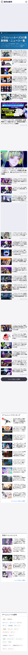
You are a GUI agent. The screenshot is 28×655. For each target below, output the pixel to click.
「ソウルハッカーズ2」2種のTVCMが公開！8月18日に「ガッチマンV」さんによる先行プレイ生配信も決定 (19, 252)
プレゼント (11, 648)
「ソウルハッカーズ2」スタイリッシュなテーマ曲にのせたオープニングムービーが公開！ (19, 234)
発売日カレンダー (7, 645)
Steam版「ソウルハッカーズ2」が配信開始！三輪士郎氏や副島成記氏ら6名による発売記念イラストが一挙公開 (19, 96)
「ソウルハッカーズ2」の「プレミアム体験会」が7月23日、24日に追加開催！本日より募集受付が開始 (19, 353)
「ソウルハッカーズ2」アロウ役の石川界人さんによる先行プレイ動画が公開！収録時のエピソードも (19, 181)
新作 (5, 619)
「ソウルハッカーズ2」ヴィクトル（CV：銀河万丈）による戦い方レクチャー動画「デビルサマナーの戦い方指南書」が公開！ (19, 363)
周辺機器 (11, 625)
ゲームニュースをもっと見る (18, 501)
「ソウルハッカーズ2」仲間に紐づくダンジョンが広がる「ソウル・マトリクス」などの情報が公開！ (19, 336)
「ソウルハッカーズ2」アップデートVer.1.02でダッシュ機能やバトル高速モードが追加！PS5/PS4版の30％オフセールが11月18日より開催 (19, 70)
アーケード (13, 622)
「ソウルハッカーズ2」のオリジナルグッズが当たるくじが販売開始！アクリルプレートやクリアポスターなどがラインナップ (19, 79)
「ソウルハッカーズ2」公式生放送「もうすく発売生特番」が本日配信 (19, 189)
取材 (5, 639)
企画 (10, 642)
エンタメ (11, 629)
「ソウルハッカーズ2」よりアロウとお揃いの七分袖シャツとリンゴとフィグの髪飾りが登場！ (19, 61)
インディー (6, 622)
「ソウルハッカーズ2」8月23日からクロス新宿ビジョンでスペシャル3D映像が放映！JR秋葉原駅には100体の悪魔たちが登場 (19, 198)
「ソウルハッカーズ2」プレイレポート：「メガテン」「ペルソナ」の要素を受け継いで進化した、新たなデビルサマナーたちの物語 (13, 171)
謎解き (5, 629)
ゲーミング (17, 625)
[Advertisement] (14, 18)
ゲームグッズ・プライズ (5, 59)
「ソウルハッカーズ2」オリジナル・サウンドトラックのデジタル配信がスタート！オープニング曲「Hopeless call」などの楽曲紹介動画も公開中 (19, 53)
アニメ (13, 632)
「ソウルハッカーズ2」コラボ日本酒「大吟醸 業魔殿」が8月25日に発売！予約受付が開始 (19, 260)
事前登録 (10, 619)
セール (5, 648)
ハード (5, 625)
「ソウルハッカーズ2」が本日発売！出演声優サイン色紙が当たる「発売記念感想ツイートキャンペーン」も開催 (13, 121)
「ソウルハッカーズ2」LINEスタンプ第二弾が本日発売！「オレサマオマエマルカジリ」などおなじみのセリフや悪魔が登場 (19, 87)
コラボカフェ (6, 632)
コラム (5, 642)
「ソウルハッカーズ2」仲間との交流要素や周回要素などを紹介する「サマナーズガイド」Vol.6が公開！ (19, 327)
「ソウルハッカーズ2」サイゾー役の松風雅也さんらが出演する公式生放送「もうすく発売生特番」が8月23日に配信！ (19, 243)
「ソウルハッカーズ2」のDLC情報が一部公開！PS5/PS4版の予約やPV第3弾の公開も (19, 370)
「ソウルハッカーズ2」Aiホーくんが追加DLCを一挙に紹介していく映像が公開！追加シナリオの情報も (19, 269)
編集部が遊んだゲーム (18, 645)
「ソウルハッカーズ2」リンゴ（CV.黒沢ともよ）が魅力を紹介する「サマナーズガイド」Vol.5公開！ (19, 345)
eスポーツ (12, 635)
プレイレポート (11, 639)
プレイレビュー (4, 151)
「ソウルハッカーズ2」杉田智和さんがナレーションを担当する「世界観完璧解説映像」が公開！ (19, 295)
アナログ (20, 622)
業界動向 (5, 635)
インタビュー (20, 639)
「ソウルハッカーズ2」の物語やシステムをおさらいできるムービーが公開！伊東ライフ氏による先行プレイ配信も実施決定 (19, 278)
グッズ (16, 629)
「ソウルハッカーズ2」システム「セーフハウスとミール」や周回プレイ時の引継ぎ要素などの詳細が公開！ (19, 287)
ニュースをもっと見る (14, 379)
